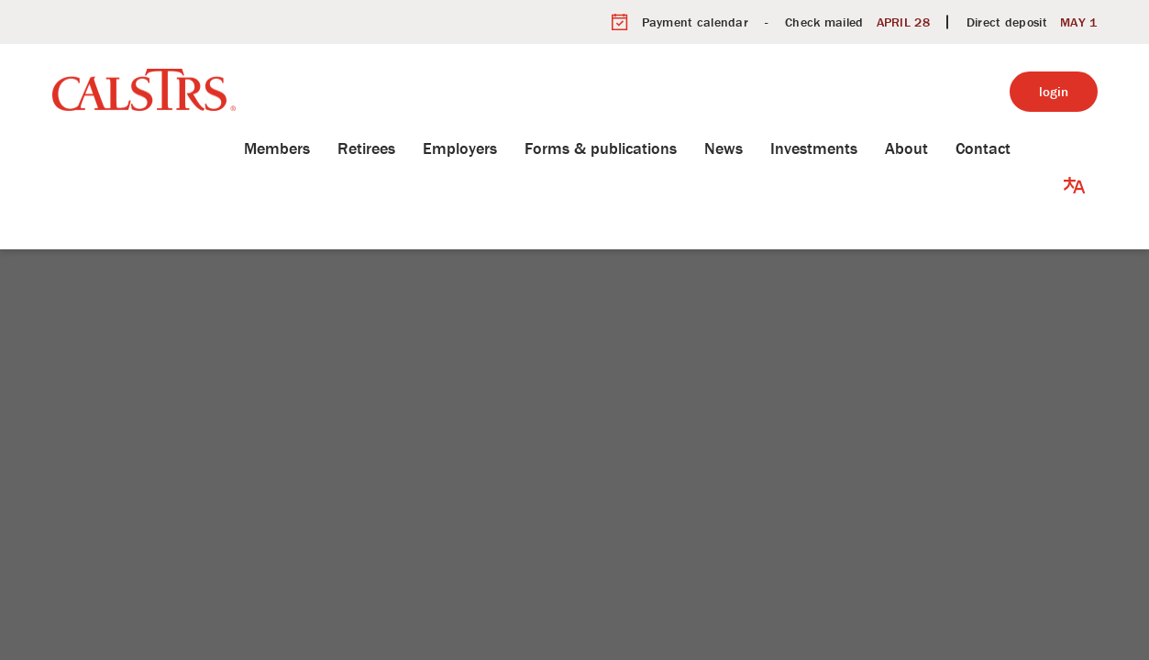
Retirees (394, 148)
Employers (487, 148)
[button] (1075, 148)
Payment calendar (695, 22)
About (934, 148)
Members (304, 148)
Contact (1010, 148)
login (1053, 91)
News (751, 148)
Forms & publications (628, 148)
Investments (841, 148)
